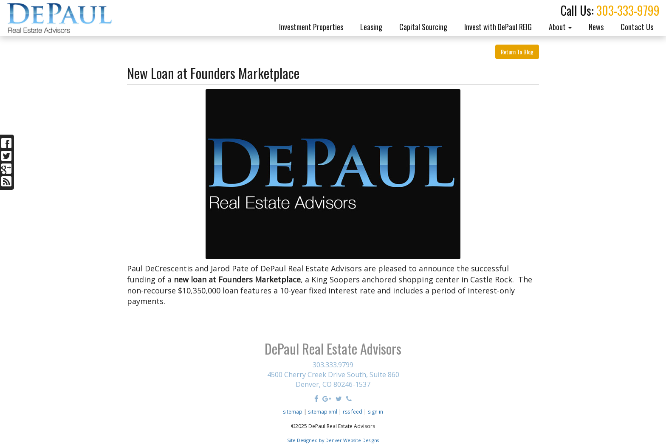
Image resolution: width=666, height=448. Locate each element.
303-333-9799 (628, 10)
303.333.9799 (333, 364)
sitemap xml (322, 411)
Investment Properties (311, 26)
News (596, 26)
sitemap (292, 411)
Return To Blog (517, 51)
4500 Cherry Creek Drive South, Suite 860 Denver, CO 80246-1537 (333, 379)
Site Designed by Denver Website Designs (333, 440)
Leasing (371, 26)
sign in (375, 411)
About (560, 26)
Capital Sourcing (423, 26)
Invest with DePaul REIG (498, 26)
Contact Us (637, 26)
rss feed (352, 411)
